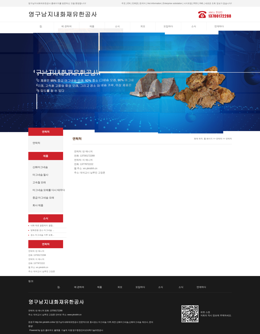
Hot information (154, 3)
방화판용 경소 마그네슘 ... (42, 230)
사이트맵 (188, 3)
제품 (92, 26)
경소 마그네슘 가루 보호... (42, 235)
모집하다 (168, 26)
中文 (124, 3)
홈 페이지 (208, 138)
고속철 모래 (39, 182)
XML (201, 3)
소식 (117, 26)
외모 (142, 26)
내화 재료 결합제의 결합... (42, 225)
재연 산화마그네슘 (120, 322)
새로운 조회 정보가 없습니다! (218, 3)
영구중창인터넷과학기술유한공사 (88, 330)
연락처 (36, 143)
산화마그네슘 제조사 (138, 322)
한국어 (143, 3)
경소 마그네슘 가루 (102, 322)
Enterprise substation (172, 3)
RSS (196, 3)
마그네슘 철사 (41, 174)
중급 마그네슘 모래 (43, 197)
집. (41, 26)
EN (128, 3)
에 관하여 (66, 26)
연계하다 (219, 26)
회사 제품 (38, 205)
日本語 (135, 3)
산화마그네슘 (40, 167)
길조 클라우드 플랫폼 (50, 330)
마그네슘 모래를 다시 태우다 (49, 190)
